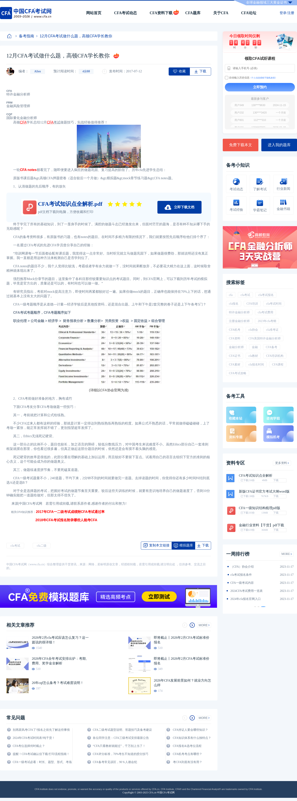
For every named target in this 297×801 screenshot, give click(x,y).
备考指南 (24, 36)
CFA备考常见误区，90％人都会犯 (115, 762)
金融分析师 (236, 347)
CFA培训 (252, 303)
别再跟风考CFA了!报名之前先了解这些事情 (41, 729)
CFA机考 (234, 329)
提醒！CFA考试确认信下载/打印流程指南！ (41, 754)
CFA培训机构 (274, 355)
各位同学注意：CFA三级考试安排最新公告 (121, 737)
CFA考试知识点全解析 (255, 475)
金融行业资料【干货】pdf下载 (261, 525)
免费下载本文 (240, 145)
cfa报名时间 (256, 364)
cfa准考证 (272, 329)
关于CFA (220, 13)
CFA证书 (234, 355)
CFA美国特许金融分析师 (264, 338)
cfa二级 (41, 545)
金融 (255, 347)
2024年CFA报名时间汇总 (246, 582)
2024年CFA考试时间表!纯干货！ (34, 737)
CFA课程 (277, 364)
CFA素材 (234, 364)
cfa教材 (253, 355)
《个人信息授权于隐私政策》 (263, 78)
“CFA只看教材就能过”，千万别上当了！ (119, 746)
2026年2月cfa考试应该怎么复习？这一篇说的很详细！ (60, 640)
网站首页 (93, 13)
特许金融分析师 (239, 312)
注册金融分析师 (239, 321)
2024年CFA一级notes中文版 (248, 574)
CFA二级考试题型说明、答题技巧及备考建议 (122, 729)
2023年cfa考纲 (267, 321)
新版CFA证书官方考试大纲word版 (264, 491)
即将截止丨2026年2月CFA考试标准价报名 (181, 640)
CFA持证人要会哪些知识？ (190, 729)
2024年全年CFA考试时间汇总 (249, 599)
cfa (231, 295)
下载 (276, 480)
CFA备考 (271, 347)
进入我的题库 (279, 145)
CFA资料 (234, 338)
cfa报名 (233, 303)
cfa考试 (15, 545)
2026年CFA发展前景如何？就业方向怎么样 (182, 683)
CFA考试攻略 (237, 373)
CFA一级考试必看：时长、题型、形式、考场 (42, 762)
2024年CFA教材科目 (243, 566)
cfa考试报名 (266, 295)
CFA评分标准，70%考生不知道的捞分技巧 (120, 754)
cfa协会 (253, 329)
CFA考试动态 (125, 13)
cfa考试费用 (265, 312)
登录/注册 (287, 13)
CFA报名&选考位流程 (187, 746)
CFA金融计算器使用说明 (246, 590)
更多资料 (282, 463)
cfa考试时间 (274, 303)
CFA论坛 (248, 13)
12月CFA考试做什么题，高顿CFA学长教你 (74, 36)
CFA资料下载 (161, 13)
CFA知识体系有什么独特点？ (192, 737)
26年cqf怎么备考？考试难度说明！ (58, 683)
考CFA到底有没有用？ (187, 762)
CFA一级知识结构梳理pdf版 (259, 508)
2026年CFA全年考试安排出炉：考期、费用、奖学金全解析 (60, 661)
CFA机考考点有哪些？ (187, 754)
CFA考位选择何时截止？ (29, 746)
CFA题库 (192, 13)
